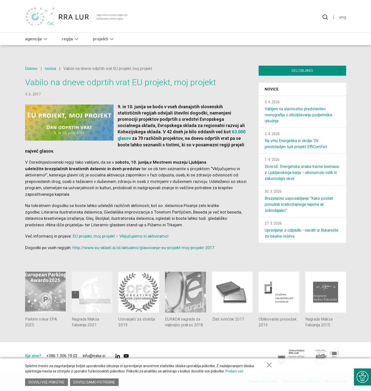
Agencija (37, 42)
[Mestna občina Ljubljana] (291, 356)
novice (50, 68)
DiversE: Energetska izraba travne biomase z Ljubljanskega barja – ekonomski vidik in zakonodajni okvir (302, 173)
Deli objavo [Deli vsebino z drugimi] (302, 71)
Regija (71, 42)
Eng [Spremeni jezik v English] (342, 17)
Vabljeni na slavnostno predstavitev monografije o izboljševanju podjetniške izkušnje (299, 115)
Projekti (104, 42)
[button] (45, 42)
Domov (31, 68)
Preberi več (234, 372)
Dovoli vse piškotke (46, 382)
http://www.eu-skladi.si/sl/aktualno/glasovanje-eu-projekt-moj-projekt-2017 (144, 247)
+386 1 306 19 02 (62, 355)
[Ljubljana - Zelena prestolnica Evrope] (328, 356)
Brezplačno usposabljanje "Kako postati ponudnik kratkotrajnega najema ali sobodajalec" (299, 205)
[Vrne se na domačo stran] (77, 18)
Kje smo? (33, 355)
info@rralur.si (94, 355)
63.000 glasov (142, 138)
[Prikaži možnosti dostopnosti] (362, 376)
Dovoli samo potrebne (95, 382)
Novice (272, 89)
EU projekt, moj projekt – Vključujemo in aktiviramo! (121, 235)
